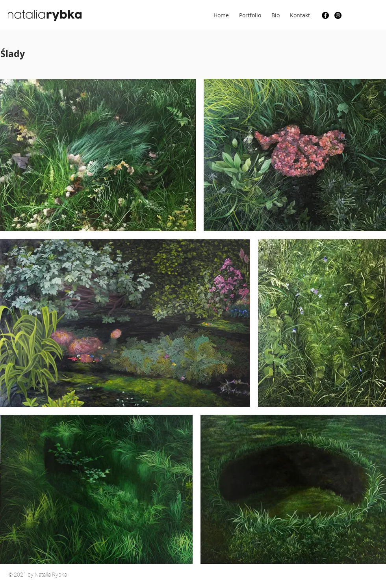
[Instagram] (337, 15)
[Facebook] (325, 15)
